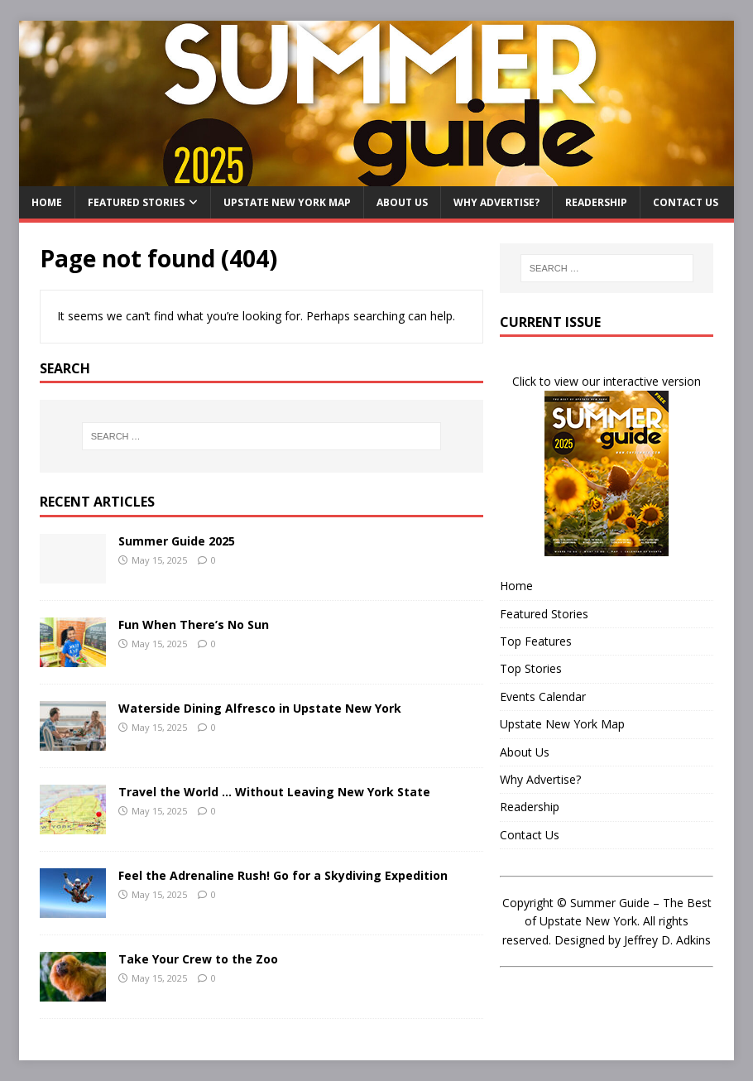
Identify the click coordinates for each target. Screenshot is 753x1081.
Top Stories (531, 668)
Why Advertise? (496, 202)
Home (46, 202)
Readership (596, 202)
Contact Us (685, 202)
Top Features (536, 641)
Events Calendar (543, 696)
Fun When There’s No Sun (193, 624)
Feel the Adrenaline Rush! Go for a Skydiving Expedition (283, 875)
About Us (402, 202)
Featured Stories (136, 202)
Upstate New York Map (287, 202)
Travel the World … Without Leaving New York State (274, 792)
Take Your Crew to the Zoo (198, 959)
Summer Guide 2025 (176, 541)
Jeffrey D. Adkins (667, 940)
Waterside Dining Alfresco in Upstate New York (259, 708)
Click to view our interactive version (606, 381)
